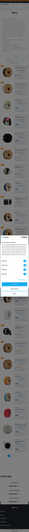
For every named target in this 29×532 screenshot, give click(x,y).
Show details (21, 279)
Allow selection (14, 288)
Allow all (14, 284)
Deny (14, 293)
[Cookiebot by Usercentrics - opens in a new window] (21, 237)
